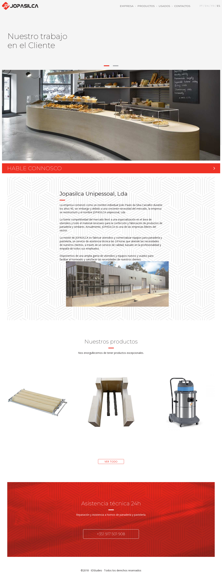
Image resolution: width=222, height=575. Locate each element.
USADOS (164, 6)
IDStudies (96, 570)
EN (207, 5)
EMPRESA (126, 6)
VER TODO (111, 461)
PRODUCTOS (146, 6)
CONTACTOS (182, 6)
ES (218, 5)
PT (201, 5)
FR (213, 5)
